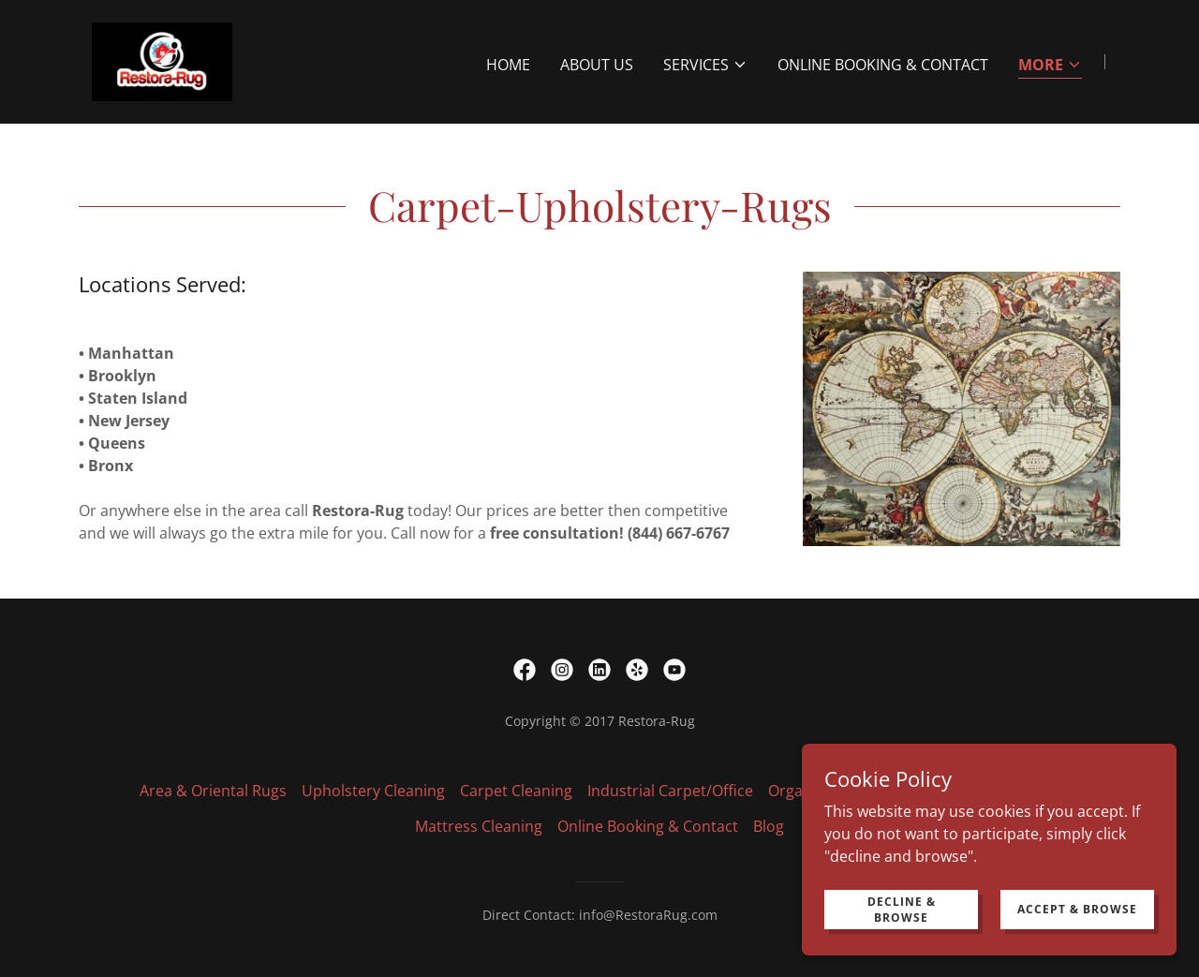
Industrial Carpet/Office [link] (670, 790)
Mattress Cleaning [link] (478, 826)
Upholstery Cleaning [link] (373, 790)
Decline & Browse (901, 909)
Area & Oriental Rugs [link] (213, 790)
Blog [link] (768, 826)
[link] (162, 60)
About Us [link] (596, 64)
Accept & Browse (1077, 909)
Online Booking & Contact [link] (882, 64)
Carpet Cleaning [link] (516, 790)
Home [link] (508, 64)
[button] (705, 64)
